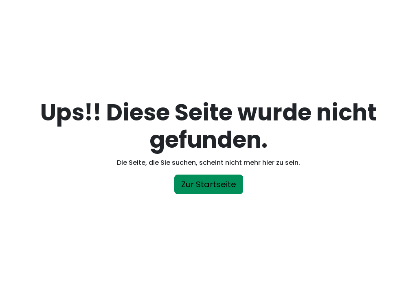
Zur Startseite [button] (208, 184)
